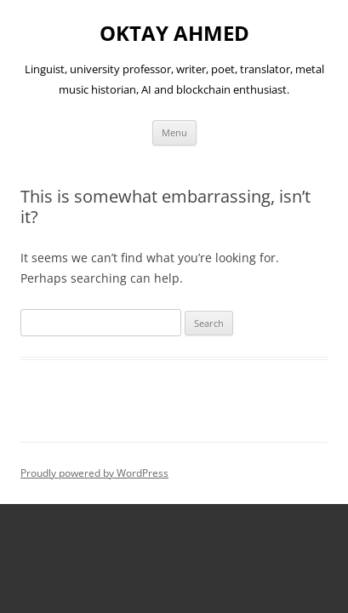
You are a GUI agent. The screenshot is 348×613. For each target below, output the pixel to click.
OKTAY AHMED (174, 33)
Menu (174, 132)
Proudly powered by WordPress (94, 473)
